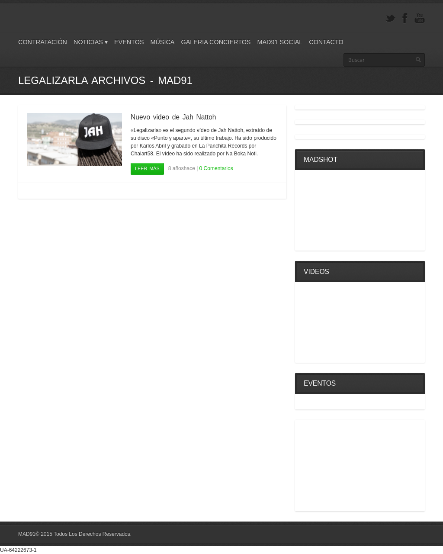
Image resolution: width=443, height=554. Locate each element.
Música (162, 42)
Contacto (326, 42)
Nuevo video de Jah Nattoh (173, 117)
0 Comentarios (216, 168)
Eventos (129, 42)
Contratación (42, 42)
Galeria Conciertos (215, 42)
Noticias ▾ (91, 42)
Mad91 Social (279, 42)
